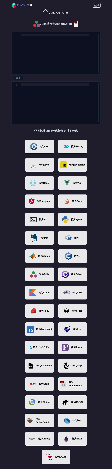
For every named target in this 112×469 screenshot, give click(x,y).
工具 (29, 5)
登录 (96, 5)
